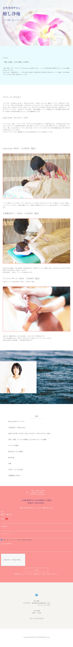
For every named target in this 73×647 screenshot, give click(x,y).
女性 (9, 514)
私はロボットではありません (11, 561)
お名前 (3, 518)
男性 (3, 514)
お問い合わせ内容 (6, 543)
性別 (2, 511)
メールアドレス (5, 533)
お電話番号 (4, 526)
